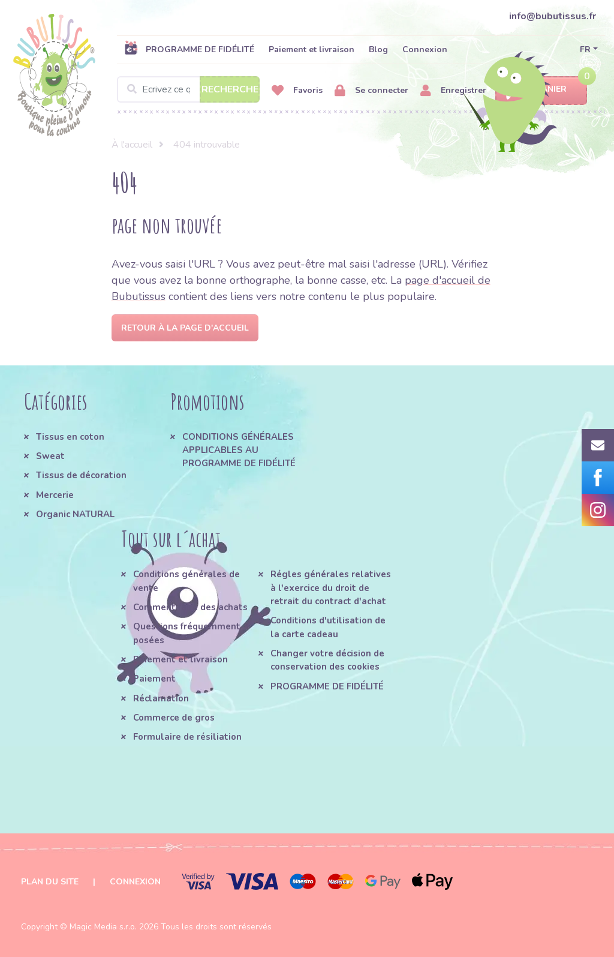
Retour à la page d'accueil (185, 328)
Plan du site (50, 881)
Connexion (424, 49)
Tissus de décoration (81, 475)
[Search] (188, 89)
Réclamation (161, 698)
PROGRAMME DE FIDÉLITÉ (189, 49)
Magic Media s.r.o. (103, 926)
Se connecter (371, 91)
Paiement (154, 679)
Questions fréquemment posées (186, 633)
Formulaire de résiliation (187, 737)
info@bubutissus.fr (552, 16)
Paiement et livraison (311, 49)
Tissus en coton (70, 437)
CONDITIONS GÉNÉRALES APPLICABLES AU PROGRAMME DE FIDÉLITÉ (239, 450)
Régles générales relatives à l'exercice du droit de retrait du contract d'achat (330, 587)
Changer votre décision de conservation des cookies (327, 660)
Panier (541, 89)
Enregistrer (453, 91)
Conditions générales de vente (186, 580)
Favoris (297, 91)
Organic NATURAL (75, 514)
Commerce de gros (174, 718)
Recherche (229, 89)
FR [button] (585, 49)
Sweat (50, 456)
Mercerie (55, 495)
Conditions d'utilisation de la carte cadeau (328, 627)
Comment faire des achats (190, 607)
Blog (378, 49)
